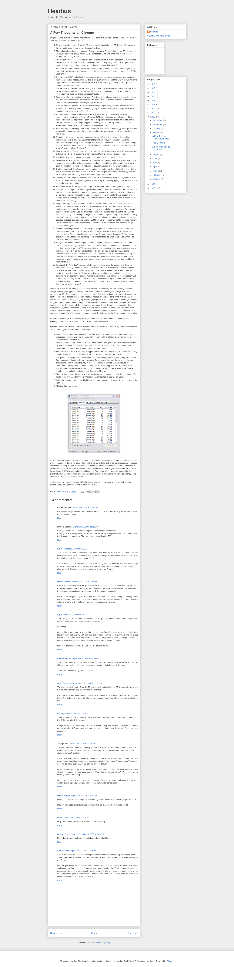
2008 (153, 117)
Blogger (170, 961)
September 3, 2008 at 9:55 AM (83, 851)
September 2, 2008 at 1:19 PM (82, 743)
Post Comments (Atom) (100, 943)
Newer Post (56, 933)
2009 (153, 112)
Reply (59, 518)
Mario (60, 817)
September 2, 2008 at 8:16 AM (86, 527)
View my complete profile (158, 36)
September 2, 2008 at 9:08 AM (84, 582)
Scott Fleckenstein (65, 683)
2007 (153, 184)
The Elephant (158, 143)
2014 (153, 92)
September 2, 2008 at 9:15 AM (74, 615)
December (158, 120)
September (158, 132)
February (157, 175)
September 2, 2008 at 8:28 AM (74, 549)
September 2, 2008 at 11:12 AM (89, 683)
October (157, 128)
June (155, 158)
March (156, 171)
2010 (153, 108)
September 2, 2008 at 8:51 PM (84, 795)
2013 (153, 96)
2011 (153, 104)
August (156, 154)
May (155, 162)
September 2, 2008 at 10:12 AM (85, 658)
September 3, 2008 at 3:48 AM (91, 834)
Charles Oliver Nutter (67, 834)
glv (58, 713)
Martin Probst (63, 582)
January (157, 179)
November (158, 124)
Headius (59, 11)
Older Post (132, 933)
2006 (153, 188)
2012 (153, 100)
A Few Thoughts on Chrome (161, 148)
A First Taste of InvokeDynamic (160, 137)
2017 (153, 88)
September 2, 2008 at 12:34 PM (74, 713)
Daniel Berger (63, 795)
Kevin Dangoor (64, 658)
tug (58, 549)
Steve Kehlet (63, 851)
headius (154, 32)
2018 (153, 84)
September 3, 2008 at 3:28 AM (76, 817)
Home (94, 933)
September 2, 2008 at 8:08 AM (85, 507)
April (155, 167)
